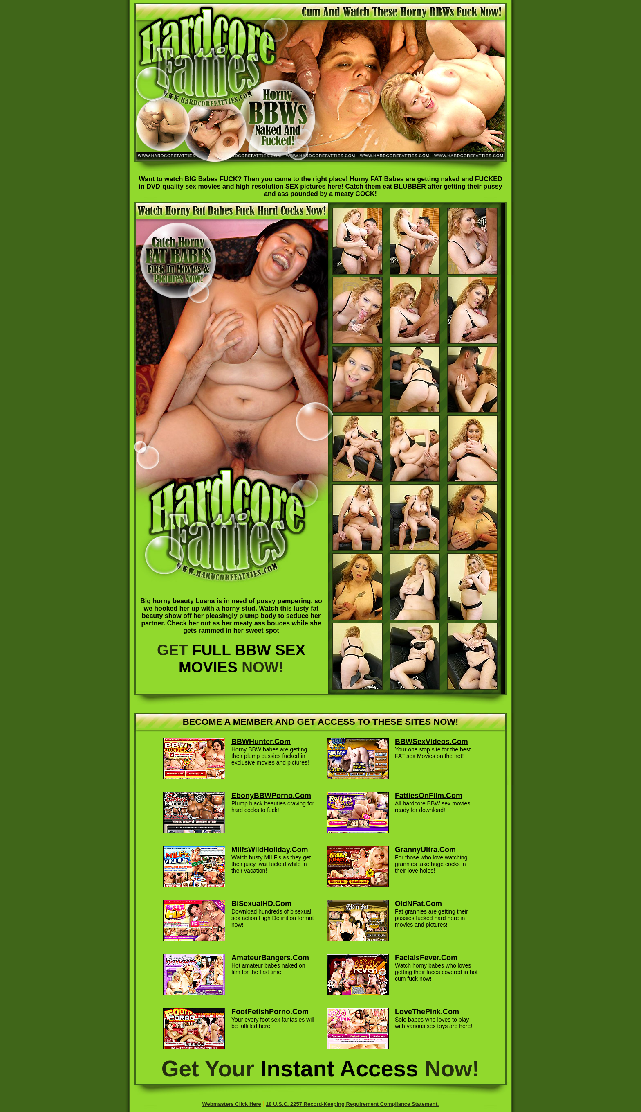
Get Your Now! (320, 1068)
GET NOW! (231, 659)
